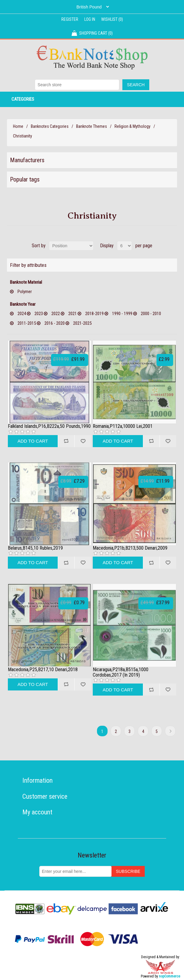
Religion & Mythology (132, 126)
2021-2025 (82, 323)
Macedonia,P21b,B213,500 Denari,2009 (130, 548)
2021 (72, 313)
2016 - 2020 (54, 323)
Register (69, 19)
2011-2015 (27, 323)
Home (18, 126)
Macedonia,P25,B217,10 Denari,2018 (43, 669)
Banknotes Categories (50, 126)
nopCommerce (169, 976)
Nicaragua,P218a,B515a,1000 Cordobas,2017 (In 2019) (120, 672)
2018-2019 (94, 313)
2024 (22, 313)
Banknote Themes (91, 126)
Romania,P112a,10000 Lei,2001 (123, 426)
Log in (89, 19)
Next (170, 731)
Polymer (25, 291)
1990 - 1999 (122, 313)
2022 (55, 313)
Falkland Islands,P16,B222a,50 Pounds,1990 (49, 426)
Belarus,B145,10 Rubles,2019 (35, 548)
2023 (38, 313)
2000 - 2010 (151, 313)
